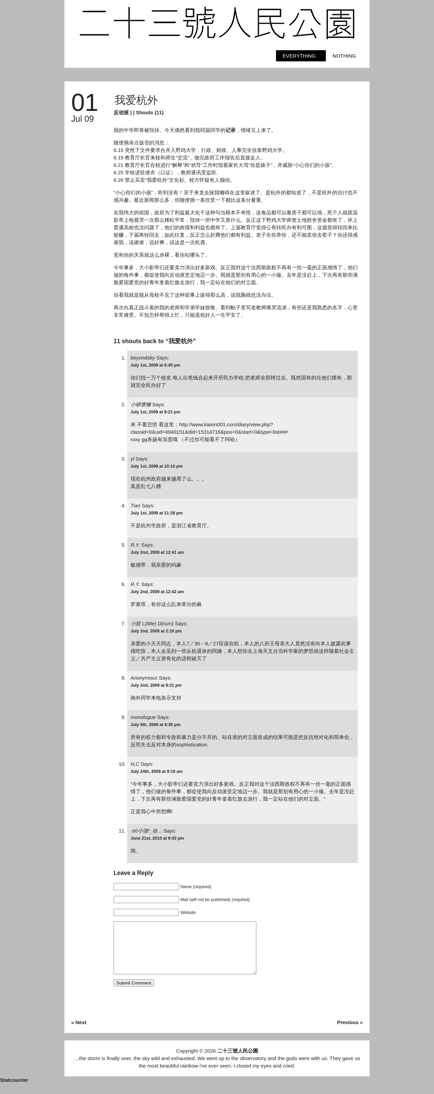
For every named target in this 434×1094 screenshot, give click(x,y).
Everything (299, 56)
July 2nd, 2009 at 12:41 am (157, 552)
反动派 (121, 112)
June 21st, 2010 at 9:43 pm (157, 838)
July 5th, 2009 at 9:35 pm (155, 724)
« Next (78, 1032)
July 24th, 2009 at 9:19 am (157, 771)
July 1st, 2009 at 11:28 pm (157, 513)
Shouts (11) (150, 112)
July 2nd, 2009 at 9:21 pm (156, 685)
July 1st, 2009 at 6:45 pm (155, 365)
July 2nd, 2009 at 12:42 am (157, 591)
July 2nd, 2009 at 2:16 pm (156, 631)
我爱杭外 (136, 100)
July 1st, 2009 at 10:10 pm (157, 466)
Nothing (344, 56)
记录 (230, 130)
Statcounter (14, 1090)
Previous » (350, 1032)
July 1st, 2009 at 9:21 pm (155, 412)
